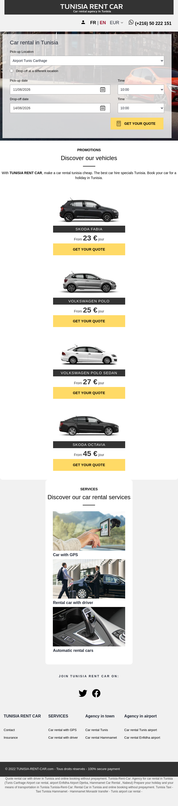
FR (93, 22)
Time (121, 80)
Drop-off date (19, 99)
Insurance (11, 737)
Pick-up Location (22, 52)
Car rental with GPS (62, 730)
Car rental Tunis (96, 730)
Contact (9, 730)
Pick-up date (19, 80)
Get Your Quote (136, 123)
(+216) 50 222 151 (150, 23)
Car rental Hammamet (101, 737)
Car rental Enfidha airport (142, 737)
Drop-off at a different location (37, 71)
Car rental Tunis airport (140, 730)
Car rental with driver (63, 737)
